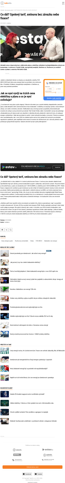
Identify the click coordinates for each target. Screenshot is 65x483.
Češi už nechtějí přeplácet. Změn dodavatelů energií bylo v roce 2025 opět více (34, 269)
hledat (10, 228)
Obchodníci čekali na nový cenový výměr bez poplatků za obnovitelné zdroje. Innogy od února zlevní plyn (36, 278)
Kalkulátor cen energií (50, 239)
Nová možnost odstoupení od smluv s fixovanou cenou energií (29, 323)
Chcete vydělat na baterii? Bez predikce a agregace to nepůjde (29, 410)
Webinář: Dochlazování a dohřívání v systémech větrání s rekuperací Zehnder (33, 419)
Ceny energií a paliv (9, 10)
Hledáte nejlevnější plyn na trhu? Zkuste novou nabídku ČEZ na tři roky (31, 314)
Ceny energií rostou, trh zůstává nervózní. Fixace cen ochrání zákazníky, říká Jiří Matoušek (37, 349)
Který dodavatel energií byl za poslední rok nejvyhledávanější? (29, 367)
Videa (32, 239)
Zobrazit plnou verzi (32, 465)
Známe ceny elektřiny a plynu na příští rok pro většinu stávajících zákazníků (33, 296)
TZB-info (2, 10)
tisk (2, 228)
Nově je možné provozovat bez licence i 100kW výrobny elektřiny (29, 332)
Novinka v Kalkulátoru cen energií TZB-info (23, 287)
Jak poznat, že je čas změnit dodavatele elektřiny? (25, 260)
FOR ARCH (39, 239)
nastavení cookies (32, 480)
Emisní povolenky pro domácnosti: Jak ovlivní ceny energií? (28, 251)
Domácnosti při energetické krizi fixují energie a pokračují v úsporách (31, 358)
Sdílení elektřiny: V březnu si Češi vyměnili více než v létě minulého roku (32, 401)
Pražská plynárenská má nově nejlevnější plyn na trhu (26, 305)
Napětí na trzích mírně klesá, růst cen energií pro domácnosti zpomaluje (32, 375)
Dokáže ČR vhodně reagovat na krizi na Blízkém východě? (27, 392)
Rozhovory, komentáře (21, 239)
